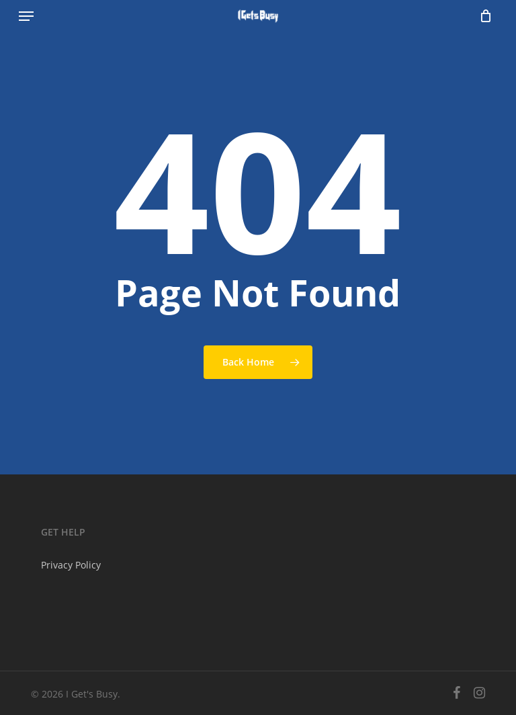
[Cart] (482, 16)
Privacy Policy (71, 564)
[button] (26, 16)
